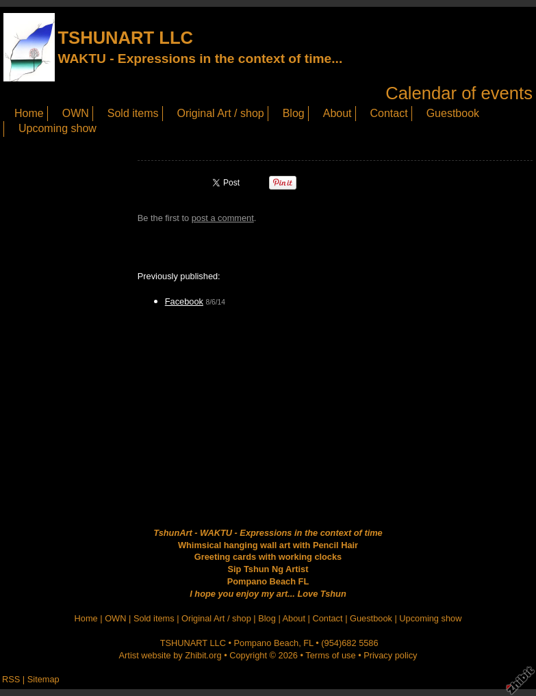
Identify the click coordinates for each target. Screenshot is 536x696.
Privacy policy (390, 655)
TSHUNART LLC (125, 37)
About (337, 113)
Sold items (133, 113)
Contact (389, 113)
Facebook (184, 301)
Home (29, 113)
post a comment (223, 218)
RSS (11, 679)
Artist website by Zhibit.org (170, 655)
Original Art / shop (220, 113)
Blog (294, 113)
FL (308, 643)
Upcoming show (57, 128)
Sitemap (43, 679)
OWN (75, 113)
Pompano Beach (266, 643)
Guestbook (452, 113)
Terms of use (330, 655)
